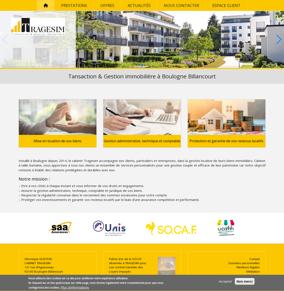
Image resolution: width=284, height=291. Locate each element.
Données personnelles (244, 263)
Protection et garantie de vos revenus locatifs (226, 141)
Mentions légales (248, 267)
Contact (254, 259)
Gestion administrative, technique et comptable (142, 141)
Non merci (245, 283)
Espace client (226, 5)
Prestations (74, 5)
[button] (142, 65)
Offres (107, 5)
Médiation (253, 271)
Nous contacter (181, 5)
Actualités (139, 5)
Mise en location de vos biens (57, 141)
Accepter (225, 282)
